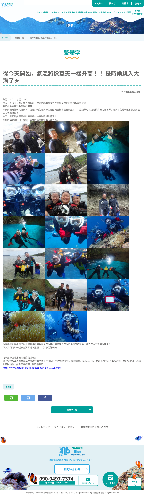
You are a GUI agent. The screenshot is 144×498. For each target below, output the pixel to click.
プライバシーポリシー (65, 429)
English (99, 3)
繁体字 (125, 3)
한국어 (137, 3)
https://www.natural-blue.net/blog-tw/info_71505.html (32, 367)
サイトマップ (43, 429)
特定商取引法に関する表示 (94, 429)
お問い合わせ (75, 472)
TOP (4, 37)
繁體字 (9, 387)
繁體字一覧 (19, 37)
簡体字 (112, 3)
